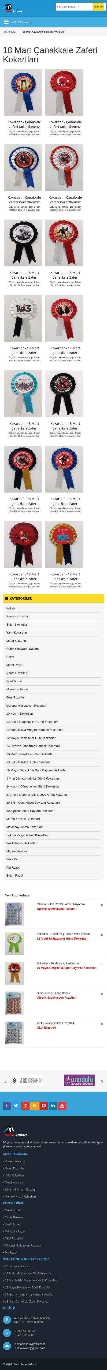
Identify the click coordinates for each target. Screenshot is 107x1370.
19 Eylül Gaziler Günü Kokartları (28, 762)
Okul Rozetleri (16, 697)
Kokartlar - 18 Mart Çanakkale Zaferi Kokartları (24, 503)
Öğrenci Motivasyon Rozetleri (26, 705)
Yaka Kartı (13, 859)
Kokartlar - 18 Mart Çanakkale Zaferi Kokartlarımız (24, 277)
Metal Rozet (14, 665)
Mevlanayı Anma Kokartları (24, 827)
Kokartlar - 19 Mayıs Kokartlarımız (58, 963)
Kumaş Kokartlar (17, 616)
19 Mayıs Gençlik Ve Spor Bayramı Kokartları (36, 770)
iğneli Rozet (14, 681)
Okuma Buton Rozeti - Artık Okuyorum (61, 904)
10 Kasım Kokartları (19, 713)
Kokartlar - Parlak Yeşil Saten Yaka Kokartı (63, 934)
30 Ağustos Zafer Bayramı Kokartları (30, 811)
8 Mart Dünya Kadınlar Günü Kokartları (32, 778)
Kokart (10, 608)
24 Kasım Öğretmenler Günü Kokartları (32, 786)
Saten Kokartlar (16, 624)
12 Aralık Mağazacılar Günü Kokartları (32, 722)
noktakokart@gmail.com (29, 1348)
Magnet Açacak (16, 851)
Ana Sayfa (9, 31)
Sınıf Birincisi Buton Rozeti (53, 993)
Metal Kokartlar (16, 640)
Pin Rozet (12, 867)
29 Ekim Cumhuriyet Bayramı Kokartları (33, 802)
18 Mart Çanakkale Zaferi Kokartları (30, 754)
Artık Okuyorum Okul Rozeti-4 (55, 1023)
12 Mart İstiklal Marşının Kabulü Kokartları (31, 1280)
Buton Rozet (14, 875)
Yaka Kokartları (16, 632)
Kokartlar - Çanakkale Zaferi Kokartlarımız (24, 124)
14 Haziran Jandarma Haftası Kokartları (33, 746)
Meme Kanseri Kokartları (23, 819)
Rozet (10, 657)
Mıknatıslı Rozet (17, 689)
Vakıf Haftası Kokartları (21, 843)
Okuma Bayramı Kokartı (22, 649)
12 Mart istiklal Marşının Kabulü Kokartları (34, 730)
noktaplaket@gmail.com (30, 1344)
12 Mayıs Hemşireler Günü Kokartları (31, 738)
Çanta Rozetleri (16, 673)
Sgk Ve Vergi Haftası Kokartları (27, 835)
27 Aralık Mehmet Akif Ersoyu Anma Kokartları (37, 794)
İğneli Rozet (12, 1224)
